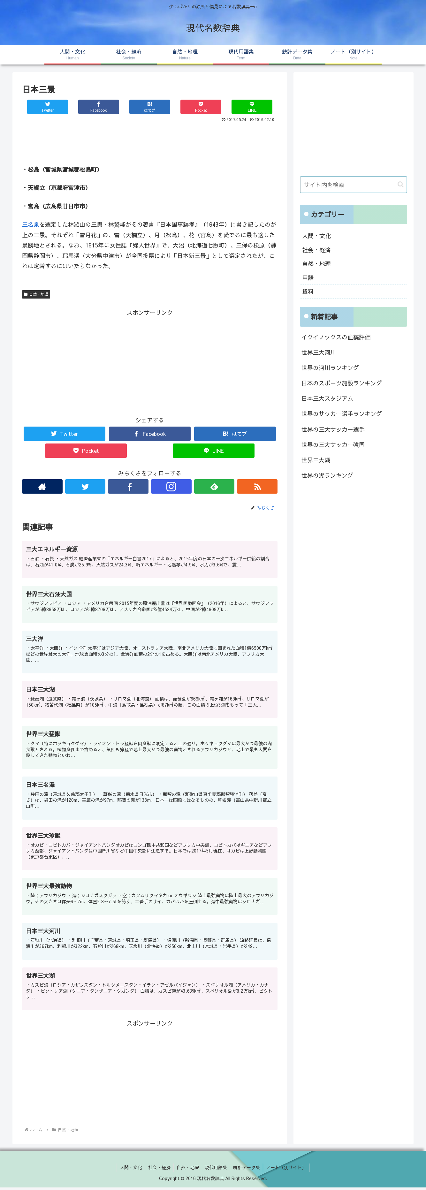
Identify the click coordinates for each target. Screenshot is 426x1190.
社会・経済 (316, 250)
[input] (353, 184)
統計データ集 (247, 1170)
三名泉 (30, 224)
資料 (308, 291)
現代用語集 (216, 1170)
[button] (400, 184)
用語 (308, 278)
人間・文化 (316, 236)
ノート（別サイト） (288, 1170)
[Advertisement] (150, 141)
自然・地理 (36, 294)
